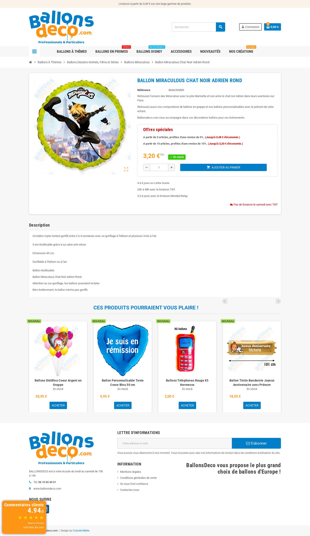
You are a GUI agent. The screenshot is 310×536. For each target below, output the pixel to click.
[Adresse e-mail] (174, 443)
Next (278, 301)
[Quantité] (159, 167)
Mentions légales (130, 471)
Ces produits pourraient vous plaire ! (145, 307)
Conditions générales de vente (138, 477)
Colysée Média (81, 530)
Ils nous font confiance (134, 483)
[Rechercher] (198, 27)
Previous (272, 301)
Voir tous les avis (33, 527)
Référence (143, 90)
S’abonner (256, 443)
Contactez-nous (129, 489)
